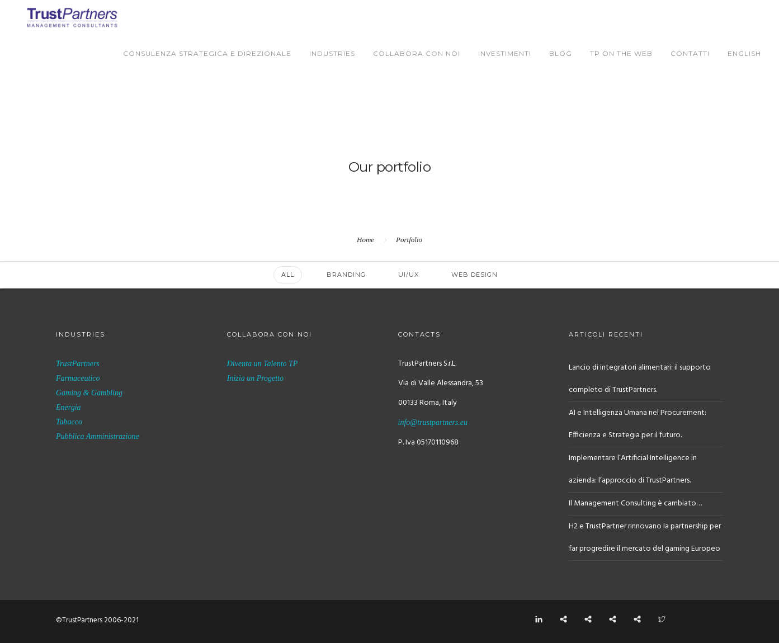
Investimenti (504, 53)
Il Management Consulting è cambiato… (635, 503)
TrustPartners (78, 364)
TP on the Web (621, 53)
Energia (68, 407)
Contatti (690, 53)
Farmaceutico (78, 378)
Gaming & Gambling (89, 393)
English (744, 53)
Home (365, 239)
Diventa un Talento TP (262, 364)
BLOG (560, 53)
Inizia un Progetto (255, 378)
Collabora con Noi (416, 53)
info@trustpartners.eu (433, 422)
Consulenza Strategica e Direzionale (207, 53)
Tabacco (69, 422)
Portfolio (409, 239)
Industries (332, 53)
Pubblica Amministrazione (97, 436)
